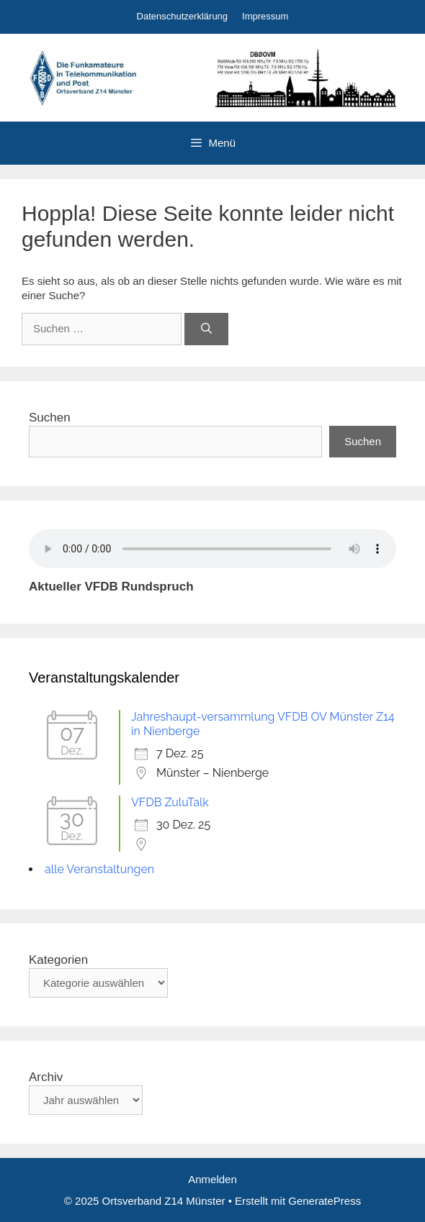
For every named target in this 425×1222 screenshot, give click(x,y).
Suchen (50, 417)
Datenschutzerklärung (182, 16)
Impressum (265, 16)
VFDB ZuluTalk (170, 802)
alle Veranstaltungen (99, 869)
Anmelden (212, 1179)
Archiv (46, 1077)
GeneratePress (324, 1201)
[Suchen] (206, 329)
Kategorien (58, 960)
